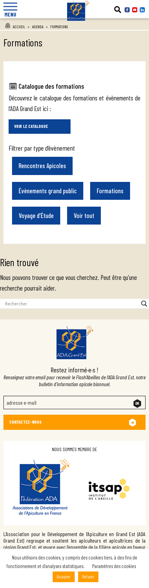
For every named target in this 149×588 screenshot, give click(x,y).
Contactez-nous (25, 422)
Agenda (37, 26)
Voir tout (84, 215)
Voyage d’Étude (36, 215)
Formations (110, 191)
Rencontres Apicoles (42, 166)
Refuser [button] (88, 576)
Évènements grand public (48, 191)
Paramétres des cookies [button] (114, 566)
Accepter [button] (64, 576)
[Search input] (71, 303)
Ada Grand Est (74, 27)
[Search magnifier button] (144, 303)
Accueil (19, 26)
